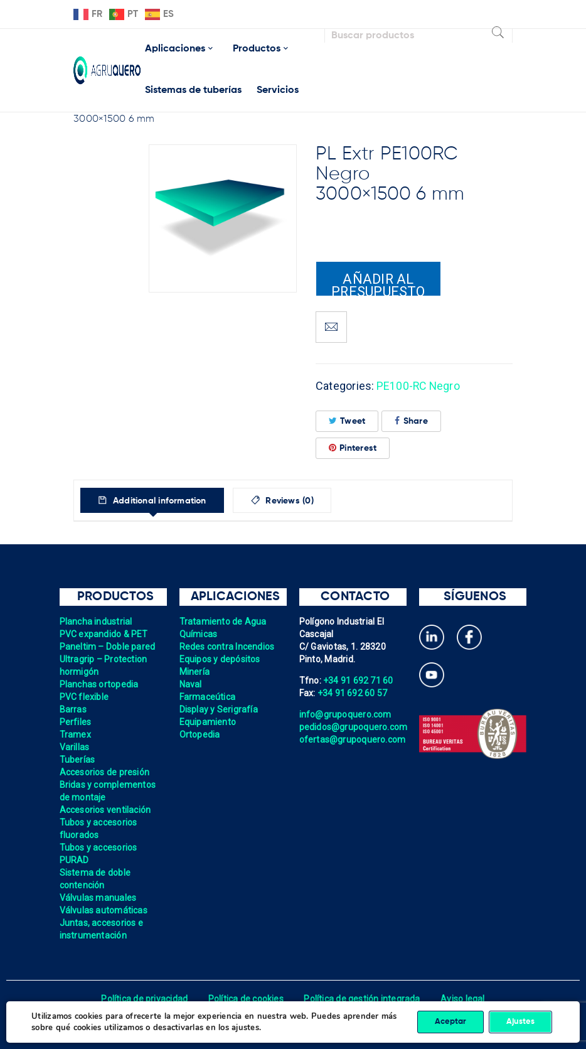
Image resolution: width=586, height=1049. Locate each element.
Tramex (76, 734)
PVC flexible (84, 697)
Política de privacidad (144, 999)
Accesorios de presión (105, 772)
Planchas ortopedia (99, 684)
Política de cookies (246, 999)
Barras (73, 709)
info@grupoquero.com (345, 714)
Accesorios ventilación (106, 810)
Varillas (75, 747)
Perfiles (76, 722)
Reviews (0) (294, 501)
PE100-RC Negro (419, 385)
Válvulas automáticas (104, 910)
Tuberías (77, 760)
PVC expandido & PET (104, 634)
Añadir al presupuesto (378, 283)
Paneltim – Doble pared (108, 647)
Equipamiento (208, 722)
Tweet (347, 421)
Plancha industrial (96, 621)
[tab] (154, 500)
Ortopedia (199, 734)
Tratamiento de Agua (223, 621)
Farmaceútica (207, 697)
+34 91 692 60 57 (352, 693)
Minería (194, 672)
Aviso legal (463, 999)
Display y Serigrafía (218, 709)
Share (411, 421)
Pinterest (353, 448)
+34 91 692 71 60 (358, 680)
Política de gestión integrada (362, 999)
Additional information (160, 501)
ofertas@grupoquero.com (353, 739)
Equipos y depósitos (220, 659)
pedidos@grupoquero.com (353, 727)
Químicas (198, 634)
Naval (190, 684)
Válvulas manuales (98, 898)
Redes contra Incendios (227, 647)
